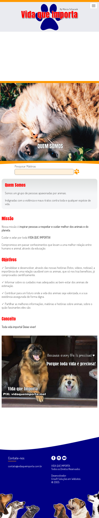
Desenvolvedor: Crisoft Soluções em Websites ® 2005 (65, 479)
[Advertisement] (49, 56)
